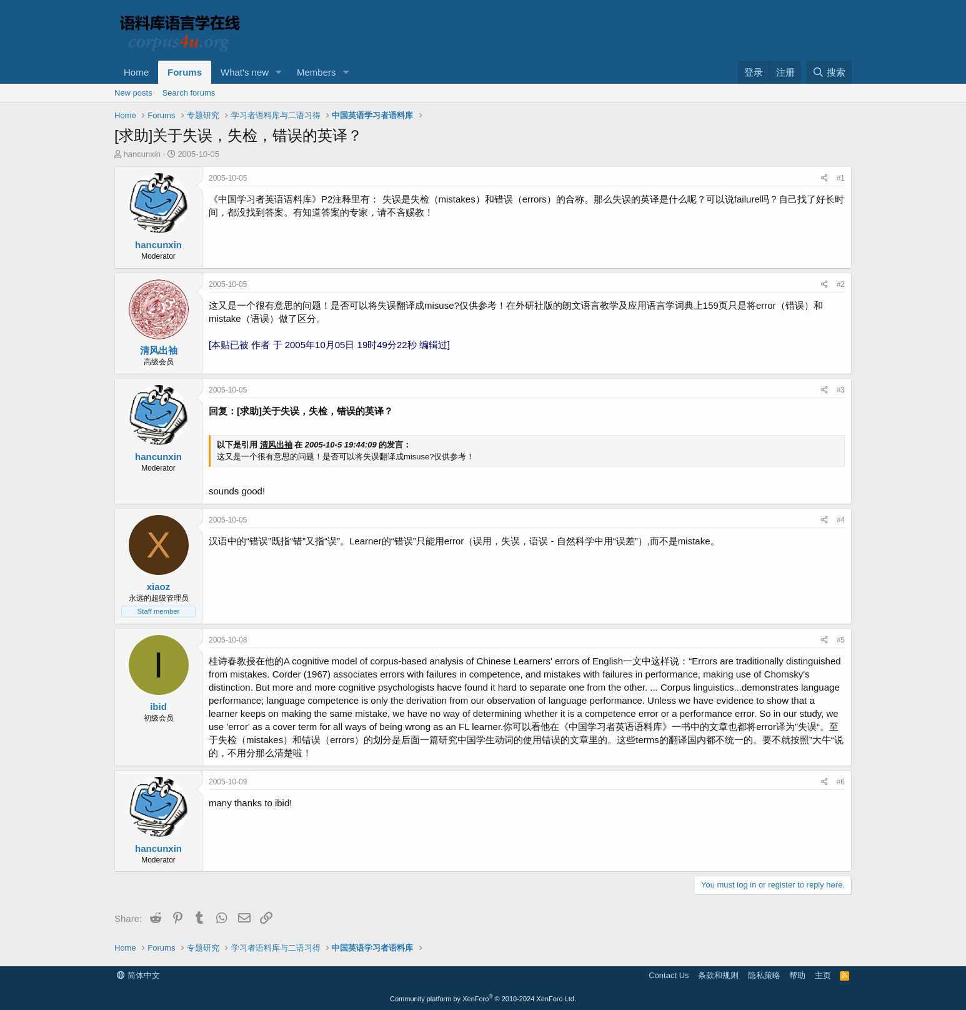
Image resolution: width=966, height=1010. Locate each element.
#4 (841, 520)
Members (316, 72)
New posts (133, 93)
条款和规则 (718, 975)
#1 (841, 178)
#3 (841, 390)
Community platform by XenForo (483, 998)
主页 (823, 975)
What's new (245, 72)
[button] (278, 72)
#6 (841, 782)
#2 (841, 284)
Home (136, 72)
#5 (841, 640)
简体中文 (138, 975)
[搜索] (829, 72)
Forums (184, 72)
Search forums (189, 93)
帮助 (797, 975)
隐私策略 (764, 975)
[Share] (824, 178)
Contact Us (669, 975)
